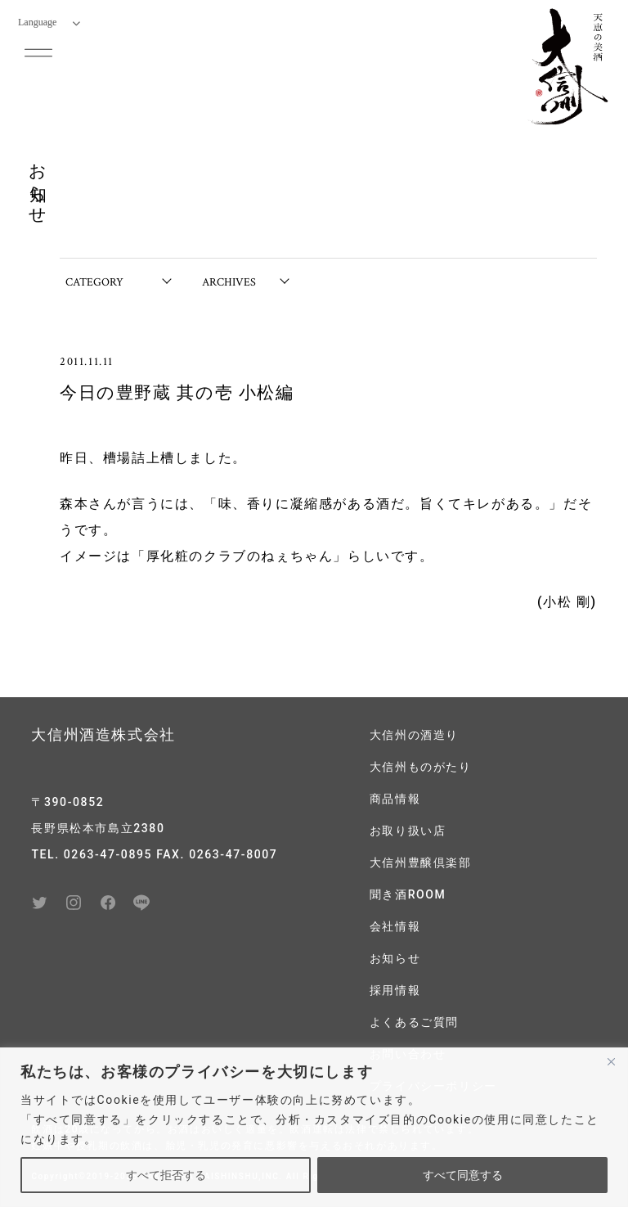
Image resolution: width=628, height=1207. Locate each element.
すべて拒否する (166, 1175)
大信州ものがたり (421, 766)
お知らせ (395, 958)
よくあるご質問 (414, 1022)
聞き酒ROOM (408, 894)
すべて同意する (463, 1175)
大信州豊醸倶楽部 (421, 862)
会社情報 (395, 926)
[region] (314, 1127)
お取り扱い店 (408, 830)
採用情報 (395, 990)
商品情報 (395, 798)
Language (49, 22)
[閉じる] (611, 1061)
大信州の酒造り (414, 734)
